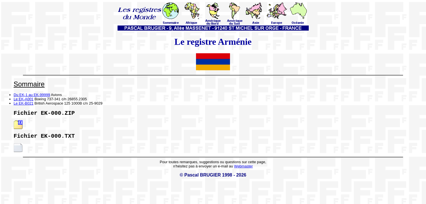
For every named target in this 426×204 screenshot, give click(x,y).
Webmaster (243, 168)
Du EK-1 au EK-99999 (32, 95)
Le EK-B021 (23, 103)
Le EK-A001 (23, 99)
